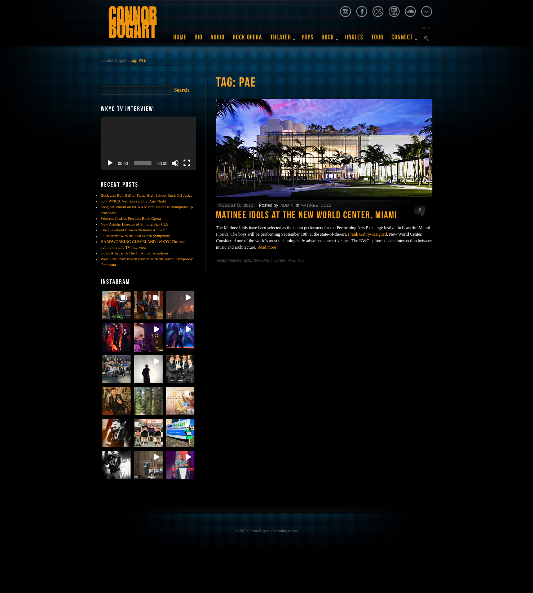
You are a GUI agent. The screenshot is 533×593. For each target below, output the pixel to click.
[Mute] (175, 163)
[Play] (110, 163)
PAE (291, 260)
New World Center (269, 260)
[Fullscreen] (186, 163)
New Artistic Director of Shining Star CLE (134, 224)
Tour (301, 260)
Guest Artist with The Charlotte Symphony (135, 253)
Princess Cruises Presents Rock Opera (131, 218)
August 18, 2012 (236, 205)
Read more (266, 247)
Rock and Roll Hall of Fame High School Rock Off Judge (147, 195)
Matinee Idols (316, 205)
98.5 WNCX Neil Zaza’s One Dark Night (133, 201)
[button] (116, 305)
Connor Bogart (114, 60)
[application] (148, 143)
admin (287, 205)
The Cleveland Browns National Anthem (133, 230)
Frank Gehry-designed (367, 234)
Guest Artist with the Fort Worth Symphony (135, 236)
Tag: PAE (138, 60)
